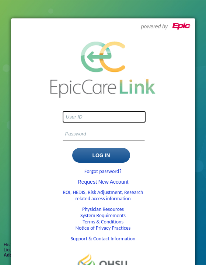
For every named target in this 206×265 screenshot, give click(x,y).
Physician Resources (103, 209)
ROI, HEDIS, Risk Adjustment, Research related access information (103, 195)
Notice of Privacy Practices (103, 228)
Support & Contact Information (103, 239)
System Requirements (103, 215)
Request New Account (103, 182)
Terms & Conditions (103, 222)
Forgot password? (103, 171)
